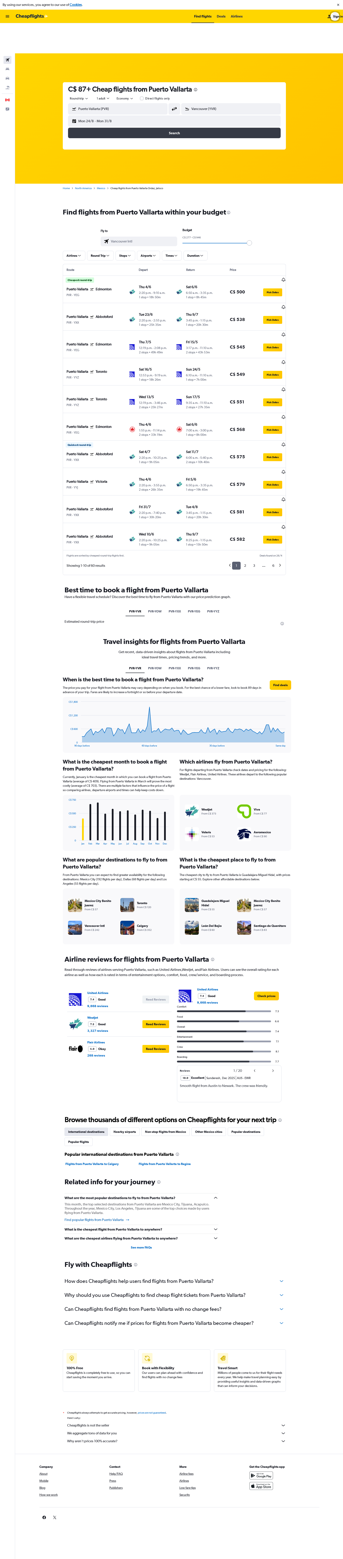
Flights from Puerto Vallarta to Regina (169, 1090)
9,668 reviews (102, 932)
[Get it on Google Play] (268, 1402)
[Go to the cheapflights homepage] (32, 16)
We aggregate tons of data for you (181, 1359)
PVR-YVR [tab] (140, 537)
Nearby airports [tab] (129, 1058)
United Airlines (102, 919)
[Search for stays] (7, 39)
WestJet (97, 944)
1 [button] (241, 492)
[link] (271, 922)
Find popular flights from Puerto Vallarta (102, 1146)
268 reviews (101, 982)
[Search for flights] (7, 29)
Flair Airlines (101, 968)
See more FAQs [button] (146, 1173)
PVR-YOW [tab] (159, 537)
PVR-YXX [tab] (179, 537)
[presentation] (200, 59)
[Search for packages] (7, 57)
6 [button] (278, 492)
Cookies (76, 5)
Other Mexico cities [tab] (213, 1058)
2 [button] (250, 492)
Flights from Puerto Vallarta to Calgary (97, 1090)
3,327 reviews (102, 957)
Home (71, 158)
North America (88, 158)
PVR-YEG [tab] (199, 537)
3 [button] (259, 492)
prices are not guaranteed (157, 1339)
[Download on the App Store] (268, 1412)
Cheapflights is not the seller (181, 1351)
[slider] (254, 212)
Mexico (106, 158)
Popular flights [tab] (83, 1068)
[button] (338, 5)
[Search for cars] (7, 48)
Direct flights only (162, 68)
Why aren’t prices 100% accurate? (181, 1367)
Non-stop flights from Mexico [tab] (170, 1058)
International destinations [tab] (91, 1058)
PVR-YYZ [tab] (218, 537)
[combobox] (84, 68)
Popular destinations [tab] (250, 1058)
